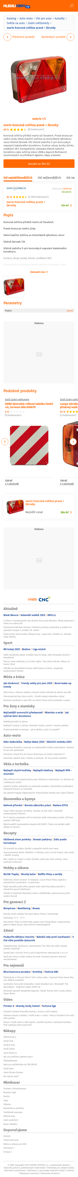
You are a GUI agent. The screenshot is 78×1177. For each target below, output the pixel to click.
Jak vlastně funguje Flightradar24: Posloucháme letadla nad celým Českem (38, 792)
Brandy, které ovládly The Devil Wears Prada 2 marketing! (30, 913)
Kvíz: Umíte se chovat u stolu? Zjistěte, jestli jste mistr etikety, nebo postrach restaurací (35, 860)
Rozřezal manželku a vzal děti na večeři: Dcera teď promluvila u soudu (36, 700)
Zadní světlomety (38, 23)
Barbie (6, 1096)
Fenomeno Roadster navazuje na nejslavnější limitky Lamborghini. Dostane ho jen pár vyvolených (38, 749)
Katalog (11, 18)
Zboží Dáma (9, 1048)
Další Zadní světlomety (17, 399)
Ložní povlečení (10, 1119)
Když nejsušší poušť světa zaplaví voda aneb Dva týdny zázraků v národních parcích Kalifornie (34, 888)
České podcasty (10, 1139)
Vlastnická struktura (50, 1173)
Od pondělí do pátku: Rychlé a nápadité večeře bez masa (30, 848)
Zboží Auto (8, 1068)
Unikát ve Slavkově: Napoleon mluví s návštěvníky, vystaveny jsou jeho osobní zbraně (36, 894)
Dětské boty (9, 1116)
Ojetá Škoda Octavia (13, 1072)
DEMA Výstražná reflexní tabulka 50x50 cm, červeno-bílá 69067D (29, 405)
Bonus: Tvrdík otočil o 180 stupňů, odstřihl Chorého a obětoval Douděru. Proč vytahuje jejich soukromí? (37, 1023)
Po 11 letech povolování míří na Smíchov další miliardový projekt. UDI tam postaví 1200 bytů (38, 819)
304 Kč (65, 205)
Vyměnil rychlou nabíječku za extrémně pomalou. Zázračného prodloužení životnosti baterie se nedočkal (38, 787)
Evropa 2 (7, 1151)
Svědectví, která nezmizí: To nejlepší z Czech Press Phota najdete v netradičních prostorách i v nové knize (35, 881)
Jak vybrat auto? (11, 1076)
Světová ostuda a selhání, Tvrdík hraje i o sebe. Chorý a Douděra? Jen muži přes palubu (38, 1017)
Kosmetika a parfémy (13, 1108)
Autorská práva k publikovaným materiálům (24, 1167)
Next (73, 441)
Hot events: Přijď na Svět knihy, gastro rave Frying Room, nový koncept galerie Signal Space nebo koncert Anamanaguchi (36, 923)
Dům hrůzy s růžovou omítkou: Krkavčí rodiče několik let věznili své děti (37, 692)
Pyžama (7, 1104)
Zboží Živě (8, 1041)
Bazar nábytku (10, 1124)
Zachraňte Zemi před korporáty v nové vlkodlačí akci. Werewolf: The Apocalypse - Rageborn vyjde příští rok (35, 985)
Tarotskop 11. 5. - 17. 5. (14, 917)
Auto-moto (26, 18)
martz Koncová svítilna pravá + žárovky (30, 124)
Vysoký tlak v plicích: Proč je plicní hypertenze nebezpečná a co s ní (35, 952)
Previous (5, 441)
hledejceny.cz (9, 1036)
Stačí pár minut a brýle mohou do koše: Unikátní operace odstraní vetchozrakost (34, 958)
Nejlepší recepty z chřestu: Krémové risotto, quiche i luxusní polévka (35, 725)
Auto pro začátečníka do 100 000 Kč (20, 1064)
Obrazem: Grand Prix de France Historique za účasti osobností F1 (34, 754)
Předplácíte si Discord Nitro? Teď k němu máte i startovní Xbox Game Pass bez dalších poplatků (38, 979)
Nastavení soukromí (29, 1173)
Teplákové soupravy (12, 1112)
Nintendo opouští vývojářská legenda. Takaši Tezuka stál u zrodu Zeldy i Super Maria (37, 992)
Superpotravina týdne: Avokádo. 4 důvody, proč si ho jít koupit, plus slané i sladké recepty (38, 854)
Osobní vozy (9, 1044)
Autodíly (60, 18)
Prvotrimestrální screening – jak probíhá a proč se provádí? (31, 729)
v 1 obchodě (12, 484)
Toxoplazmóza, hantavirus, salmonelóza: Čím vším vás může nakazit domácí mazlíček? (35, 947)
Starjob (6, 1136)
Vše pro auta (43, 18)
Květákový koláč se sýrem (15, 721)
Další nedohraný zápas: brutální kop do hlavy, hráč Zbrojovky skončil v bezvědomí (36, 656)
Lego (5, 1100)
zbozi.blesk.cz (10, 1052)
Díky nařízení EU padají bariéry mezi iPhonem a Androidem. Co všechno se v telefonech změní (38, 781)
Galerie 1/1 (39, 118)
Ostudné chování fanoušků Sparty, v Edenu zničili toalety (30, 1011)
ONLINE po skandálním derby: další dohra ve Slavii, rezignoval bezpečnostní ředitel (33, 669)
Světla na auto (16, 23)
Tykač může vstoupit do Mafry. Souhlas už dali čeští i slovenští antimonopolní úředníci (33, 812)
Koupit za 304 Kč (39, 163)
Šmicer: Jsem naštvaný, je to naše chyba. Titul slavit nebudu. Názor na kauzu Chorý (36, 663)
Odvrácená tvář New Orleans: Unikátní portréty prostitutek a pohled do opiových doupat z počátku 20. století (37, 628)
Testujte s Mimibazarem (14, 1088)
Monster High (9, 1092)
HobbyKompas (10, 1060)
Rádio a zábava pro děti (15, 1144)
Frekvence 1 (9, 1147)
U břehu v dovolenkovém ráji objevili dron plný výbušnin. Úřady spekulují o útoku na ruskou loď (39, 622)
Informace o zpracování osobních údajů (46, 1170)
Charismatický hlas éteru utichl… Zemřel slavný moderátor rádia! (33, 696)
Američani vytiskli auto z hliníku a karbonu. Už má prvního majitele (35, 758)
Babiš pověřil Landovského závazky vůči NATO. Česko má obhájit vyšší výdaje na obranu (36, 825)
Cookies (70, 1170)
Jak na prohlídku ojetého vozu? (18, 1056)
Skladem (66, 192)
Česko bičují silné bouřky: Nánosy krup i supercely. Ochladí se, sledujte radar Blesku (37, 635)
